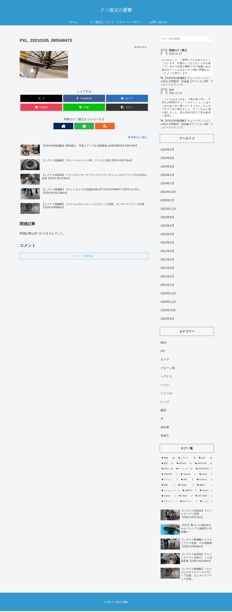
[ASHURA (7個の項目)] (169, 475)
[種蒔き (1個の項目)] (205, 486)
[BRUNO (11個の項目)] (184, 464)
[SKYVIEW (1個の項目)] (204, 497)
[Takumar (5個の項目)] (188, 475)
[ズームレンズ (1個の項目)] (170, 491)
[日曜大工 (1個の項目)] (189, 491)
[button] (127, 107)
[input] (187, 38)
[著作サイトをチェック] (76, 126)
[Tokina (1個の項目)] (186, 497)
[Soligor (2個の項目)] (186, 486)
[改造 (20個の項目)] (206, 459)
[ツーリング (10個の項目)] (184, 469)
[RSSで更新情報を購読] (91, 126)
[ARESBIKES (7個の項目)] (204, 469)
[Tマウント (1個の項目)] (169, 502)
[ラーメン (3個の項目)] (169, 480)
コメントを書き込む (84, 256)
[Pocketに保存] (41, 107)
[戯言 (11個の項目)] (167, 464)
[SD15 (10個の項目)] (167, 469)
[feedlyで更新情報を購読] (84, 126)
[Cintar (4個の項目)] (206, 475)
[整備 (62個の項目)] (168, 459)
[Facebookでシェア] (84, 98)
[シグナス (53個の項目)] (187, 459)
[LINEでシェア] (84, 107)
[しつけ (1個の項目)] (206, 502)
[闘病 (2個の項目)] (168, 486)
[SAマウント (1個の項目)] (188, 502)
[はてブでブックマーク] (127, 98)
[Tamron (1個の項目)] (206, 491)
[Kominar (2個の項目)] (204, 480)
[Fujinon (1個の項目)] (168, 497)
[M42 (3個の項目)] (187, 480)
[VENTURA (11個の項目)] (204, 464)
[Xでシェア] (41, 98)
